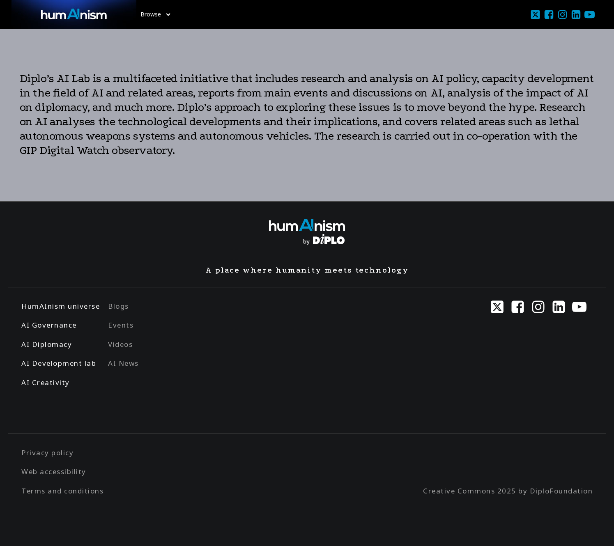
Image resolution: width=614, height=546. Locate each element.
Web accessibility (53, 471)
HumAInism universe (60, 306)
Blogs (118, 306)
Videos (120, 344)
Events (120, 325)
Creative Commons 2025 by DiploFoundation (508, 491)
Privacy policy (47, 452)
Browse (155, 14)
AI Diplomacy (46, 344)
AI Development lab (58, 363)
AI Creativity (45, 382)
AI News (123, 363)
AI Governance (49, 325)
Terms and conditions (62, 491)
